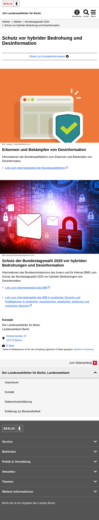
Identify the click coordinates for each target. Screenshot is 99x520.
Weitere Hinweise (84, 349)
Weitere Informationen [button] (17, 491)
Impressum (12, 382)
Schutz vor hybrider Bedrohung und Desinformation (31, 25)
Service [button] (7, 441)
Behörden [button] (9, 451)
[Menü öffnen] (93, 13)
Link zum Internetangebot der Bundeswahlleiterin (35, 167)
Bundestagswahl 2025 (37, 21)
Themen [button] (7, 481)
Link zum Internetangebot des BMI (26, 287)
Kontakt (9, 392)
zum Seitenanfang (80, 362)
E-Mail (10, 346)
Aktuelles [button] (8, 471)
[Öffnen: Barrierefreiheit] (77, 13)
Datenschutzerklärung (18, 401)
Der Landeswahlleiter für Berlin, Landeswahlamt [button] (35, 372)
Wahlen (6, 21)
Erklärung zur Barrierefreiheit (22, 411)
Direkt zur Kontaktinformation (49, 56)
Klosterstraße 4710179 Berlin (16, 338)
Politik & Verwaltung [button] (16, 461)
